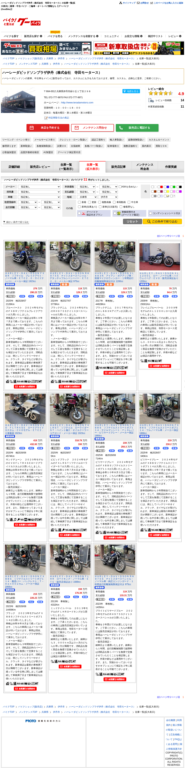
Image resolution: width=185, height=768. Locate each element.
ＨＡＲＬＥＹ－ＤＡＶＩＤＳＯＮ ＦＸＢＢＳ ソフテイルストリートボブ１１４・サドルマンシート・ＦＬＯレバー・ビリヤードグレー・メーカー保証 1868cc (114, 430)
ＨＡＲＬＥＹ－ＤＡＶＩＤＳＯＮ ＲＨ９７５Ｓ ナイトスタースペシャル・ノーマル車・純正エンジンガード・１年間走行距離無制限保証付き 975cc (114, 580)
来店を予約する (50, 127)
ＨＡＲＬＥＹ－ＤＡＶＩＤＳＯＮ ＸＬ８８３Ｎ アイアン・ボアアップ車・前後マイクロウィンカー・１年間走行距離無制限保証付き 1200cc (114, 277)
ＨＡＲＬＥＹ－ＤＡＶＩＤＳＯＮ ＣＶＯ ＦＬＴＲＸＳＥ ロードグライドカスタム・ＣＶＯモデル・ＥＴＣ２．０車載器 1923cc (24, 429)
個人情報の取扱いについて (174, 730)
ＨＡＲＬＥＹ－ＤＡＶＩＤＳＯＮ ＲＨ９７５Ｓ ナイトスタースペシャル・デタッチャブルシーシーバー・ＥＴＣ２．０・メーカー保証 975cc (69, 277)
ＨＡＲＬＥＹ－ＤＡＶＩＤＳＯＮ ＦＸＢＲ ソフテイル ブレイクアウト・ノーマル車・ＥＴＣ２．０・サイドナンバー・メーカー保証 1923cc (24, 277)
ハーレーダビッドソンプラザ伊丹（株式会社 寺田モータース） (102, 58)
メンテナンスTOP (28, 63)
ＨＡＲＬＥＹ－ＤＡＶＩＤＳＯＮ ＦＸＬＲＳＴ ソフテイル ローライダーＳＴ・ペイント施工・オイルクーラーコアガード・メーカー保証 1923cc (69, 429)
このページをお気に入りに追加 (168, 3)
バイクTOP (8, 58)
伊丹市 (61, 58)
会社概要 (170, 720)
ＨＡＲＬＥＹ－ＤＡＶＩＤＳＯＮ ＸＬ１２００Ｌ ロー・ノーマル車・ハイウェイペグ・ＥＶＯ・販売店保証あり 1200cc (159, 277)
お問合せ (144, 3)
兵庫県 (49, 58)
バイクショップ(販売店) (30, 58)
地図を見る (132, 91)
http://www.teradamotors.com (77, 102)
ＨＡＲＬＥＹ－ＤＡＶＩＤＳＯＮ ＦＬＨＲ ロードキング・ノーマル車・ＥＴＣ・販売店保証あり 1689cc (69, 579)
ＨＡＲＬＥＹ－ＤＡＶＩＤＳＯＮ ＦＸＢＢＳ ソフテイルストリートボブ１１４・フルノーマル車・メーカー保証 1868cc (159, 429)
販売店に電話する (139, 127)
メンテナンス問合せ (95, 127)
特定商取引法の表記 (58, 117)
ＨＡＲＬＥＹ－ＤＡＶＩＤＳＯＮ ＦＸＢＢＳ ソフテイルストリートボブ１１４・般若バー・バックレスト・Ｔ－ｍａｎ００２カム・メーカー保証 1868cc (24, 581)
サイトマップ (129, 3)
